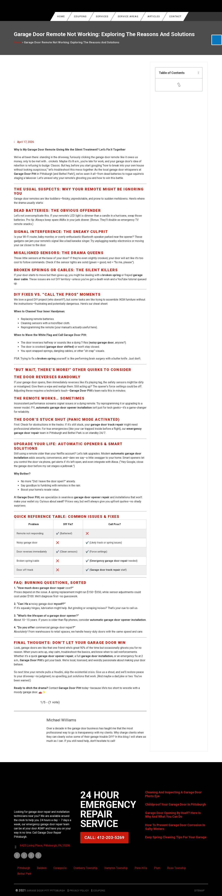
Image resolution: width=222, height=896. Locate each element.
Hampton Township (116, 868)
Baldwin (41, 868)
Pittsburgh (23, 868)
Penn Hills (141, 868)
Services (102, 16)
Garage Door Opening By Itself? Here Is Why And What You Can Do (173, 814)
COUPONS (80, 16)
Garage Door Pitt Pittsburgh (46, 890)
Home (61, 16)
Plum (157, 868)
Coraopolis (60, 868)
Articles (154, 16)
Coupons (99, 890)
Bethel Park (24, 873)
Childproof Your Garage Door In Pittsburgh (175, 804)
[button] (198, 72)
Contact (175, 16)
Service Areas (128, 16)
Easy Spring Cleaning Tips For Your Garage (175, 837)
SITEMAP (199, 890)
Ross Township (176, 868)
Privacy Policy (79, 890)
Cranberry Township (85, 868)
